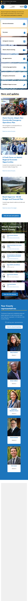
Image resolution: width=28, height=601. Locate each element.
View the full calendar (10, 294)
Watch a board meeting (14, 327)
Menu (3, 6)
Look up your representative (15, 322)
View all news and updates (11, 215)
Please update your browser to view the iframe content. (14, 262)
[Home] (12, 7)
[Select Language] (7, 3)
